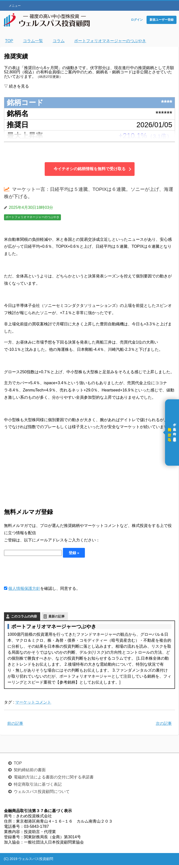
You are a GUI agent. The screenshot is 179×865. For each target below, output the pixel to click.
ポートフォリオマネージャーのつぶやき (32, 217)
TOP (18, 763)
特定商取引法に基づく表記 (38, 784)
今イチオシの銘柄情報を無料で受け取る (90, 169)
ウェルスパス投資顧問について (42, 791)
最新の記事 (56, 616)
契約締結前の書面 (30, 770)
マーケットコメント (33, 702)
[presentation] (42, 571)
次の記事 (164, 723)
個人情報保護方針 (24, 588)
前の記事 (15, 723)
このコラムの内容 (24, 616)
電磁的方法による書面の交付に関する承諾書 (54, 777)
